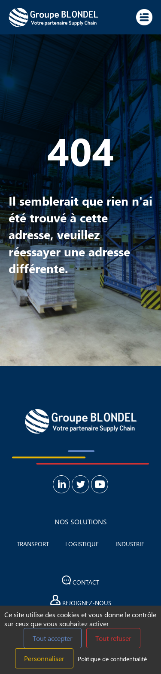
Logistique (82, 544)
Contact (80, 581)
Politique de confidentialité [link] (112, 659)
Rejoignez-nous (80, 601)
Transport (33, 544)
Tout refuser (113, 638)
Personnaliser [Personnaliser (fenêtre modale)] (44, 658)
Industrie (129, 544)
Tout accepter (53, 638)
